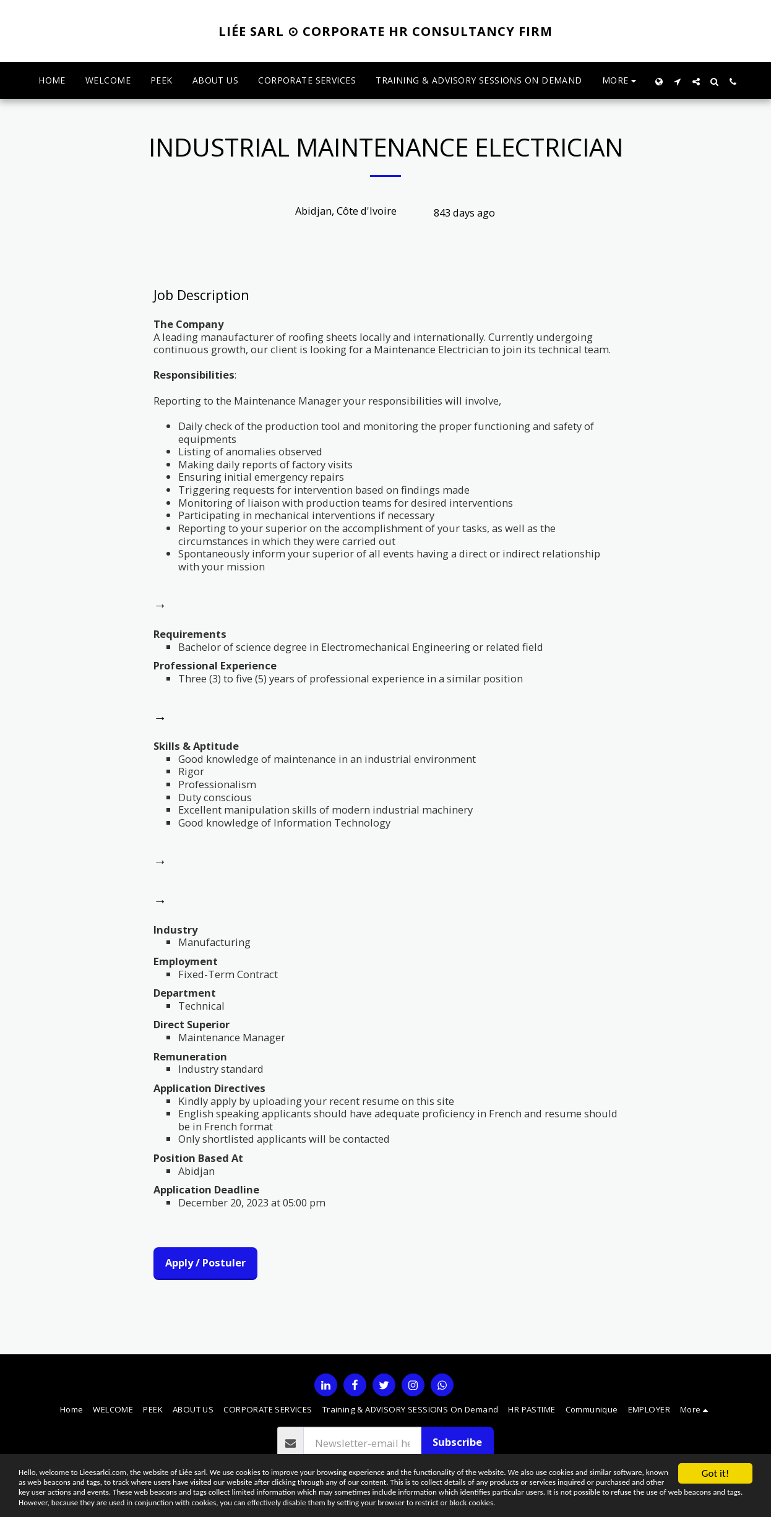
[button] (677, 80)
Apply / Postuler (205, 1262)
